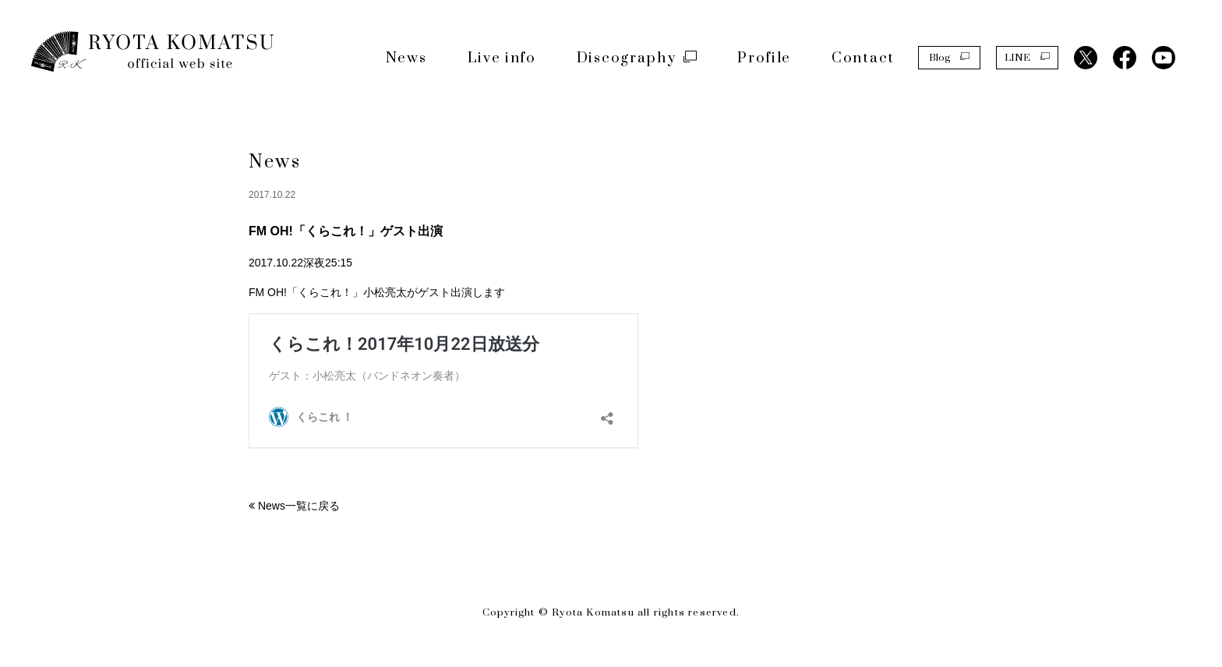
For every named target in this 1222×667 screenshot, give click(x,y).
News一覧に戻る (299, 505)
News (406, 58)
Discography (637, 58)
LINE (1027, 57)
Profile (764, 58)
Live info (502, 58)
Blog (949, 57)
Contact (863, 58)
